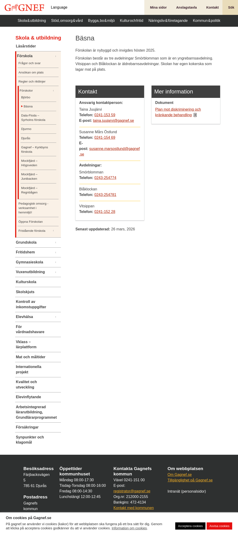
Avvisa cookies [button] (219, 526)
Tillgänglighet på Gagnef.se (190, 480)
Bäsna (28, 106)
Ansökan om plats (31, 72)
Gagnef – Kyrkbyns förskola (34, 149)
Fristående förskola (32, 230)
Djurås (25, 138)
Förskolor (26, 90)
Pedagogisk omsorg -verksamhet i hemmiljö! (33, 208)
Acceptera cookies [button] (190, 526)
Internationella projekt (28, 369)
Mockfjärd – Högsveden (29, 163)
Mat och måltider (30, 357)
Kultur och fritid (131, 21)
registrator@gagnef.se (131, 491)
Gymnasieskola (29, 262)
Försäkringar (27, 427)
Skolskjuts (25, 292)
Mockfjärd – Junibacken (29, 176)
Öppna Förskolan (31, 221)
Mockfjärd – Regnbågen (29, 190)
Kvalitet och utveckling (26, 384)
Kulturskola (26, 282)
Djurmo (26, 129)
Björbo (25, 97)
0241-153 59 (104, 115)
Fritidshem (25, 252)
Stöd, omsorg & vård (67, 21)
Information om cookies (129, 528)
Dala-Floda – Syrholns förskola (33, 118)
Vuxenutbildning (30, 272)
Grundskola (26, 242)
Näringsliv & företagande (168, 21)
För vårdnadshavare (30, 329)
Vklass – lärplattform (26, 344)
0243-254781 (105, 195)
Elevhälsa (24, 317)
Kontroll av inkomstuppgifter (31, 304)
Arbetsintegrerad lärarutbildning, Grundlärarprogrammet (33, 412)
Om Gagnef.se (180, 475)
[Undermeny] (58, 56)
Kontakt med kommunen (133, 508)
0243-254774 (105, 178)
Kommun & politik (206, 21)
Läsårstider (26, 46)
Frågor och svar (30, 63)
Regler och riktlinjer (32, 81)
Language (59, 7)
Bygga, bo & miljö (101, 21)
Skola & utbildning (32, 21)
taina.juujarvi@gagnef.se (113, 121)
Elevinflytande (28, 397)
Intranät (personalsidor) (187, 491)
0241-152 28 (104, 212)
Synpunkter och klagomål (30, 439)
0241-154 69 (104, 137)
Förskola (25, 56)
